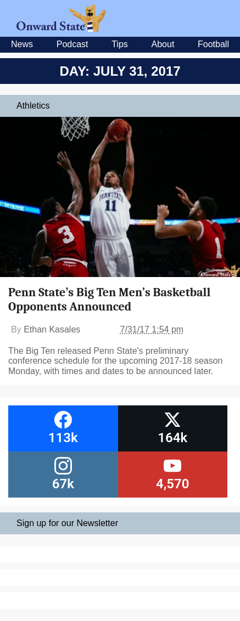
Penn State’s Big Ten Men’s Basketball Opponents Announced (109, 299)
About (163, 44)
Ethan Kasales (52, 329)
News (22, 44)
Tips (119, 44)
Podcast (72, 44)
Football (213, 44)
